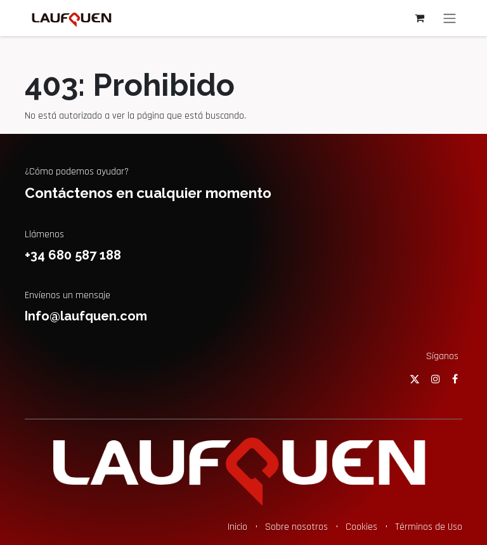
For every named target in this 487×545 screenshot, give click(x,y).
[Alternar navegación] (449, 18)
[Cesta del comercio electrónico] (419, 17)
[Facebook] (455, 378)
